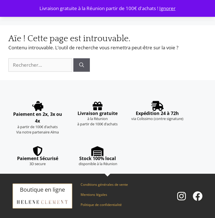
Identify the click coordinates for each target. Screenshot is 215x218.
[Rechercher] (81, 65)
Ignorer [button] (167, 8)
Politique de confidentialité (101, 204)
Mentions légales (94, 194)
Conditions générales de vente (104, 184)
